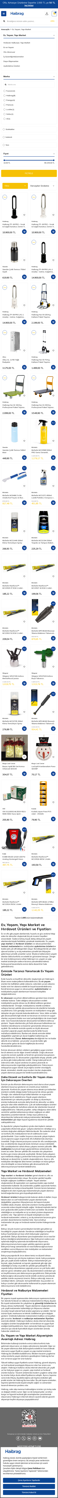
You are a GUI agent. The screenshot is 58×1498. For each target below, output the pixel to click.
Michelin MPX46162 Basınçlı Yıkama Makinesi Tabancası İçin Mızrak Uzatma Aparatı (43, 722)
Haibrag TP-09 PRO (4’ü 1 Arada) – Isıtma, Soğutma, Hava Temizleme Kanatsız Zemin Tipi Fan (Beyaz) (13, 316)
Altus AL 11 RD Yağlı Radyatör (10, 361)
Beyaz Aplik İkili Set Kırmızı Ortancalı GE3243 (13, 767)
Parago (9, 100)
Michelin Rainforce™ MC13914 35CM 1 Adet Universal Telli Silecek (11, 903)
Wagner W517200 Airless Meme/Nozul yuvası (13, 677)
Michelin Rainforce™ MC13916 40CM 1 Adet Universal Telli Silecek (41, 858)
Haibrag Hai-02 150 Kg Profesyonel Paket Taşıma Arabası (13, 406)
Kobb (4, 854)
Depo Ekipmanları (10, 61)
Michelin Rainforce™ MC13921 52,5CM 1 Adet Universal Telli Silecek (12, 632)
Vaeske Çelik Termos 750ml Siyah (13, 270)
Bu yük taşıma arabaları (46, 1380)
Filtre (15, 185)
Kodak (34, 809)
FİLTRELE (29, 173)
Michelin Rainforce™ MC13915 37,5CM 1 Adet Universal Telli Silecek (12, 587)
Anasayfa (5, 29)
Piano (8, 105)
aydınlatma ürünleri (44, 946)
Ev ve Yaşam (8, 47)
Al (6, 119)
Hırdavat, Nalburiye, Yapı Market (16, 43)
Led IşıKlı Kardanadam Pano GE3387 (43, 767)
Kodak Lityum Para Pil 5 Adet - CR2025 (41, 812)
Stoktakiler (8, 129)
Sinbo (8, 114)
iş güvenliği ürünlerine (43, 1303)
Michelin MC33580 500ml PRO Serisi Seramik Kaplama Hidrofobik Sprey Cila (43, 451)
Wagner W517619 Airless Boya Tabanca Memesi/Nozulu (42, 677)
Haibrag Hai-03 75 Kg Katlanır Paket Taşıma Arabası (41, 361)
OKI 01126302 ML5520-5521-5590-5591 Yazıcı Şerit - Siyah (14, 812)
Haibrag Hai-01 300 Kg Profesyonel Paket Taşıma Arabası (42, 406)
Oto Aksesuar (9, 52)
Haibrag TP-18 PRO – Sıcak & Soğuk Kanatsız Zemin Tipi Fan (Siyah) (14, 225)
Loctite (8, 109)
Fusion (9, 91)
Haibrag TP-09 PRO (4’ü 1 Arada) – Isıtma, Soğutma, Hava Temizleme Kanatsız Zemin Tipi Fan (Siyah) (43, 270)
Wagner (5, 673)
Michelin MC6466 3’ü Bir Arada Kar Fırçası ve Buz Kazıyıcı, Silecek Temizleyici (13, 496)
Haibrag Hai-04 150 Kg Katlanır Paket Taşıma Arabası (41, 316)
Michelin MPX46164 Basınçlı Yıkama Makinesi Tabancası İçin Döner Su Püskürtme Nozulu (43, 632)
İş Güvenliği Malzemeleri (13, 57)
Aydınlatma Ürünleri (11, 66)
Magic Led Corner (8, 763)
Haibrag (9, 95)
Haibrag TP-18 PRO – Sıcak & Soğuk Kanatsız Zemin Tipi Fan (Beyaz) (43, 225)
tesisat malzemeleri (10, 946)
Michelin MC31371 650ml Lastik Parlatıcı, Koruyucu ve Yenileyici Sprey (43, 496)
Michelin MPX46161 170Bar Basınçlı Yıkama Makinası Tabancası (43, 903)
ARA (52, 21)
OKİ (3, 809)
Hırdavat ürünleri (9, 1197)
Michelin (34, 447)
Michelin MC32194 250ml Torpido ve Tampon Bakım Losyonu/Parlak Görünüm (42, 541)
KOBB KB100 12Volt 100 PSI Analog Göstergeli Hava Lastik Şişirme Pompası (13, 858)
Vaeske (5, 267)
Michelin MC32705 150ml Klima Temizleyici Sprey (12, 722)
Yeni (6, 145)
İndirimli (7, 137)
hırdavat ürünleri (24, 944)
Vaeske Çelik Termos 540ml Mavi (13, 451)
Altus (4, 357)
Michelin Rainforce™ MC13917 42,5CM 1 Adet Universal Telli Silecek (42, 587)
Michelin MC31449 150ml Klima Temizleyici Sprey (12, 541)
